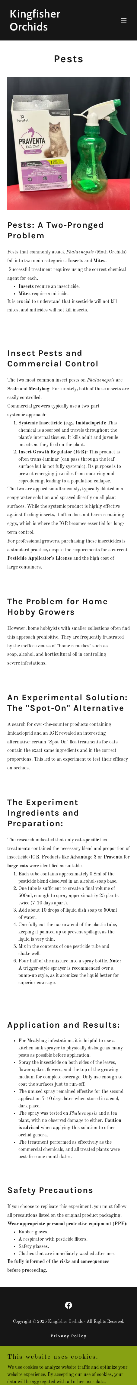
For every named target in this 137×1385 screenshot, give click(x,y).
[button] (124, 20)
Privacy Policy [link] (69, 1335)
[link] (50, 29)
